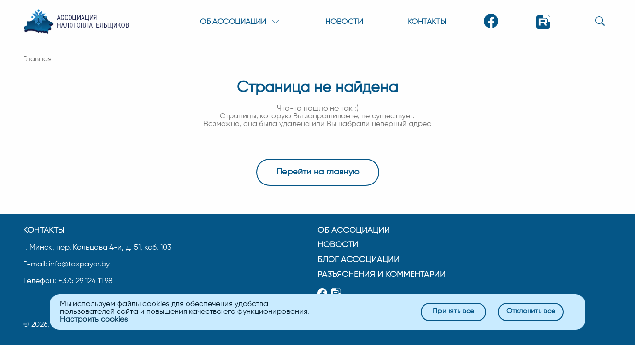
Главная (37, 59)
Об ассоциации (354, 230)
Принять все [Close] (453, 311)
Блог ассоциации (359, 259)
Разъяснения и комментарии (382, 274)
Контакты (427, 22)
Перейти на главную (317, 172)
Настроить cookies (94, 319)
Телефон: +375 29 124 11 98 (68, 281)
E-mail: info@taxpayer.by (66, 264)
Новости (344, 22)
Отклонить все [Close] (530, 311)
